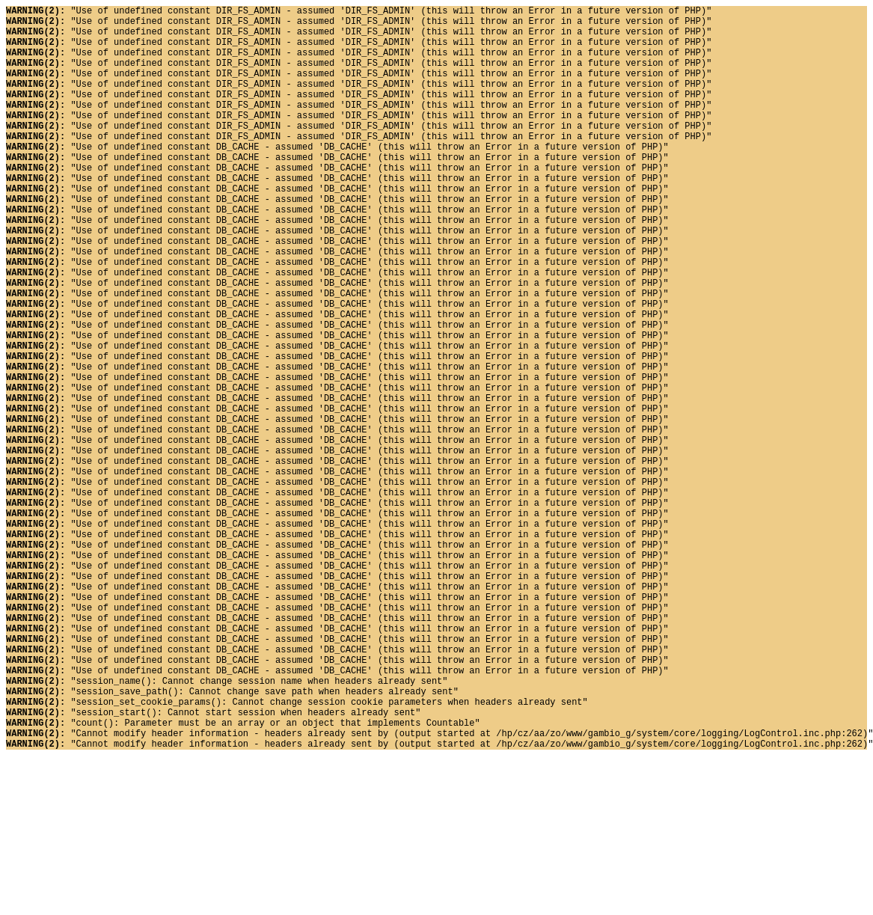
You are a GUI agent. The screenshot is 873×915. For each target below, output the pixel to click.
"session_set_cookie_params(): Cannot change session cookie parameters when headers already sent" (297, 851)
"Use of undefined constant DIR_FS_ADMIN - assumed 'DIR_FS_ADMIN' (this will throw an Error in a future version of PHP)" (358, 12)
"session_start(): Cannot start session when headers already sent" (213, 864)
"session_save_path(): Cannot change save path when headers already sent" (232, 839)
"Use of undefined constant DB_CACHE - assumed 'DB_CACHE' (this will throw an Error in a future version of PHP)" (337, 177)
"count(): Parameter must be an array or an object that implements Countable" (243, 877)
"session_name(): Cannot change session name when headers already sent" (226, 826)
